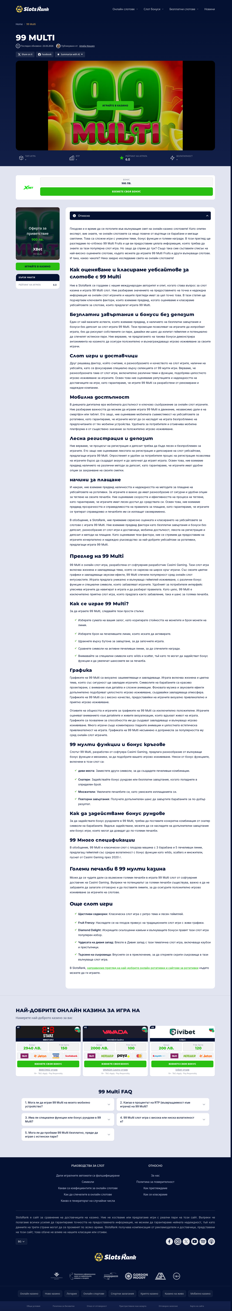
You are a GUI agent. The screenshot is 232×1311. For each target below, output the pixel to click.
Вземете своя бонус (126, 191)
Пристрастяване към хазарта (132, 1306)
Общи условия (33, 1306)
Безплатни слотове (182, 9)
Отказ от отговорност (97, 1306)
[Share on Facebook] (45, 54)
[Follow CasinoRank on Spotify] (203, 1241)
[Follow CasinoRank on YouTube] (194, 1241)
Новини (209, 9)
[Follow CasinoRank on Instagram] (177, 1241)
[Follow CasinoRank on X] (186, 1241)
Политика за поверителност (155, 1182)
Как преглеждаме (155, 1188)
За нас (155, 1175)
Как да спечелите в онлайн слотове (88, 1194)
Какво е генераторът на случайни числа (88, 1201)
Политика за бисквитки (63, 1306)
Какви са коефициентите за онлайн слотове (87, 1188)
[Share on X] (25, 54)
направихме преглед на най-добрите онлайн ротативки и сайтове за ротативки (143, 968)
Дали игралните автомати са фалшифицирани (87, 1175)
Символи (88, 1182)
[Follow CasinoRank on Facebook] (169, 1241)
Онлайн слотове (124, 9)
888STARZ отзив (48, 1069)
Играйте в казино (115, 105)
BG (21, 1241)
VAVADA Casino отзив (115, 1069)
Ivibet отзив (182, 1069)
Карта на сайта (197, 1306)
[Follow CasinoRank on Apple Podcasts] (211, 1241)
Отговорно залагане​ (168, 1306)
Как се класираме (155, 1194)
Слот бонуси (152, 9)
